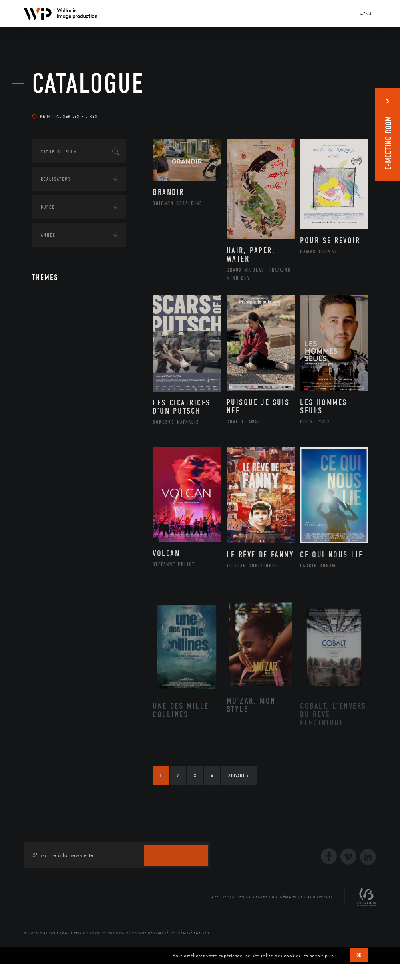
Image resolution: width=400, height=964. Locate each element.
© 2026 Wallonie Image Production (62, 932)
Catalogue (88, 84)
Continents (54, 329)
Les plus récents (340, 105)
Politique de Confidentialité (139, 932)
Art (44, 304)
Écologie (51, 354)
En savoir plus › (320, 955)
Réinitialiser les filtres (65, 116)
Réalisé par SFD (193, 932)
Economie (52, 379)
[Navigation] (368, 13)
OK (359, 955)
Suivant (238, 776)
